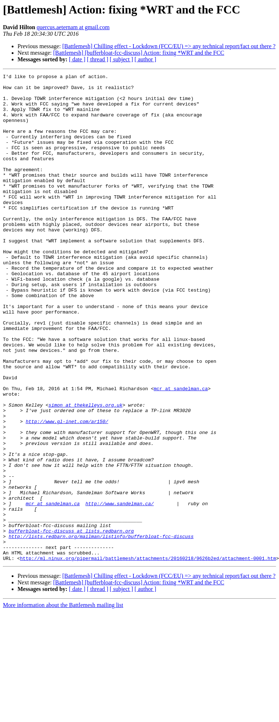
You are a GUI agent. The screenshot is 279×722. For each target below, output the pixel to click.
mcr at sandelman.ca (181, 452)
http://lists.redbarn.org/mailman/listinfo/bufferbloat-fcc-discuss (101, 629)
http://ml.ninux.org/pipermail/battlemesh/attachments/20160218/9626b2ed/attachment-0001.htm (148, 655)
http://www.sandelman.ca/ (119, 590)
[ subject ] (121, 59)
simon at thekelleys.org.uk (86, 471)
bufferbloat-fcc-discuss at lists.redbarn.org (71, 622)
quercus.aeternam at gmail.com (72, 27)
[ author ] (145, 59)
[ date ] (77, 59)
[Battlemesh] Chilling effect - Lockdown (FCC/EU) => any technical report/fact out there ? (169, 46)
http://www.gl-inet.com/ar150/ (67, 491)
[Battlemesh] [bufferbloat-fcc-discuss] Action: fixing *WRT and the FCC (138, 53)
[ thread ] (97, 59)
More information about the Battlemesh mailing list (63, 702)
